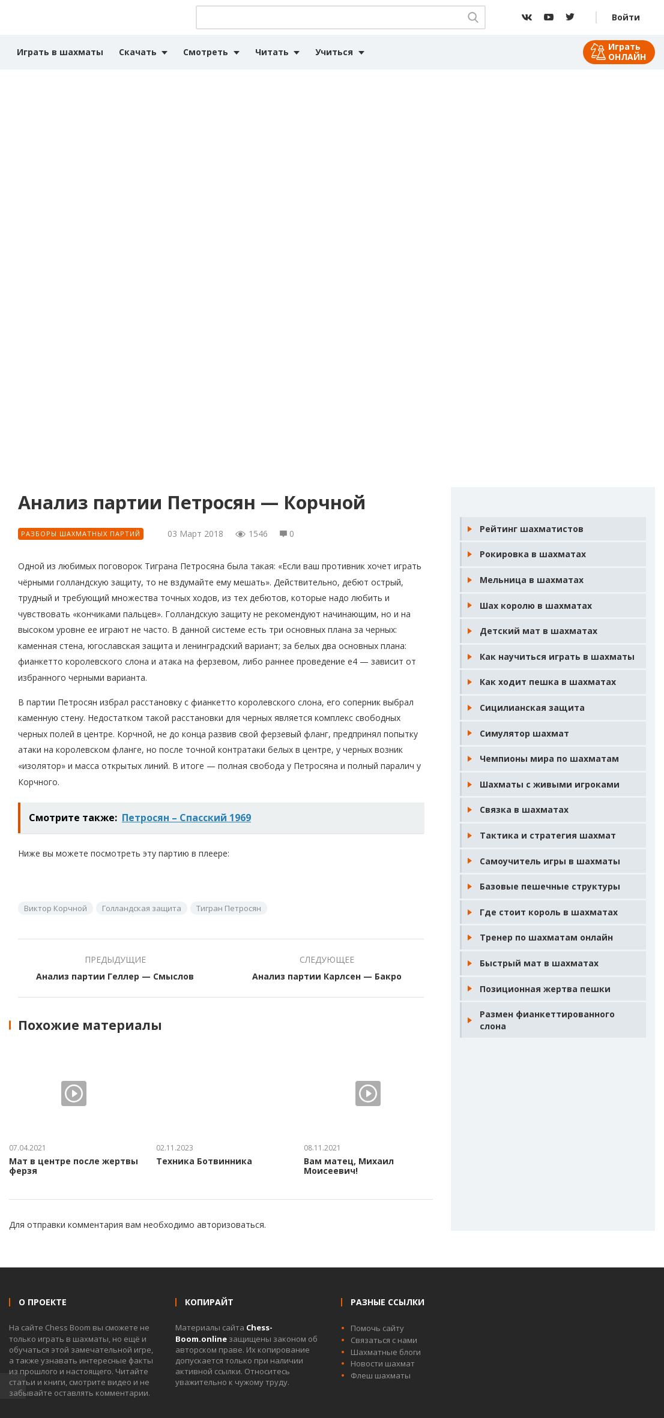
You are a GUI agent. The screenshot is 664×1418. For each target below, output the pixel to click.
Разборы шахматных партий (80, 533)
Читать (272, 52)
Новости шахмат (383, 1363)
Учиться (334, 52)
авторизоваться (230, 1224)
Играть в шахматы (60, 52)
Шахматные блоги (386, 1352)
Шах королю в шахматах (536, 605)
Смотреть (205, 52)
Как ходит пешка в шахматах (548, 681)
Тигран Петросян (228, 908)
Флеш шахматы (381, 1375)
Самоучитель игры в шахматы (550, 861)
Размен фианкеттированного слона (547, 1020)
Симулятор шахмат (524, 733)
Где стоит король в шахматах (549, 912)
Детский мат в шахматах (538, 630)
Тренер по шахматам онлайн (546, 937)
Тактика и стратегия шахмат (548, 835)
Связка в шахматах (524, 809)
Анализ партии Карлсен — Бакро (327, 976)
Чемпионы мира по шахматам (549, 758)
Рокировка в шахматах (533, 554)
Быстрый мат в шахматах (539, 963)
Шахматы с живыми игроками (550, 784)
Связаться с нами (384, 1340)
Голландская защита (141, 908)
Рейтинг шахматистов (532, 528)
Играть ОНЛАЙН (627, 51)
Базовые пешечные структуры (550, 886)
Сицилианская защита (532, 707)
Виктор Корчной (55, 908)
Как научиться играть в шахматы (557, 656)
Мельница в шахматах (532, 579)
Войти (626, 17)
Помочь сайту (377, 1328)
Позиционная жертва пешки (545, 989)
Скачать (138, 52)
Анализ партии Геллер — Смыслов (115, 976)
